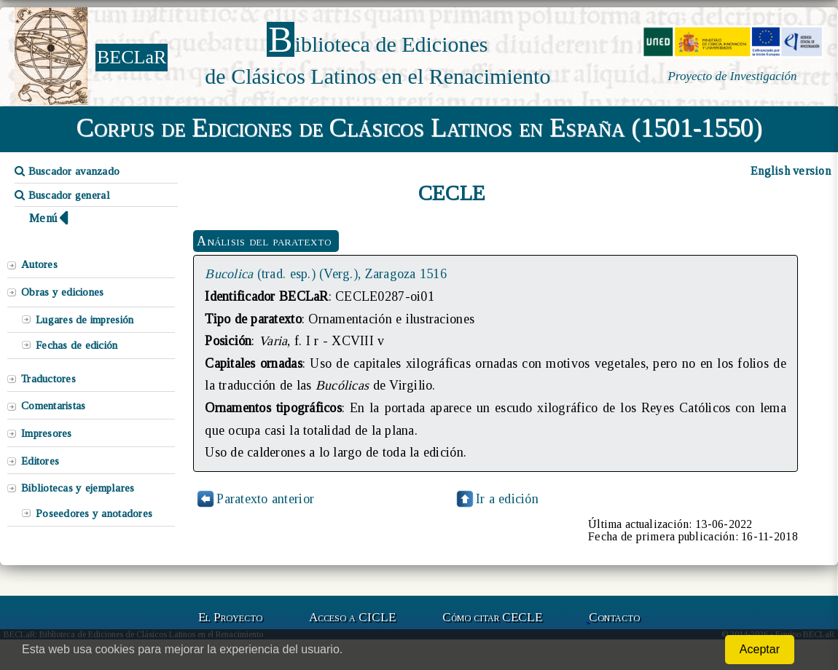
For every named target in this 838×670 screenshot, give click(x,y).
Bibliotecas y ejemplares (77, 488)
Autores (39, 264)
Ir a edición (496, 499)
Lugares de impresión (84, 320)
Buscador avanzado (67, 171)
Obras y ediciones (62, 292)
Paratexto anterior (265, 499)
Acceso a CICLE (352, 617)
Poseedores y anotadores (94, 513)
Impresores (46, 433)
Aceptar (760, 649)
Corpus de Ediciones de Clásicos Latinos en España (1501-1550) (419, 127)
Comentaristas (53, 405)
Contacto (614, 617)
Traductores (48, 379)
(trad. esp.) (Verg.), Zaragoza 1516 (326, 274)
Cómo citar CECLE (492, 617)
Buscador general (62, 195)
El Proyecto (230, 617)
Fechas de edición (77, 345)
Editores (40, 461)
